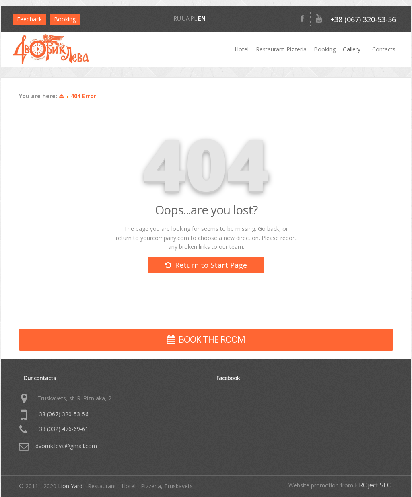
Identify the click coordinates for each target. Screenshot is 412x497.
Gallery (351, 49)
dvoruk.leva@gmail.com (66, 446)
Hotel (242, 49)
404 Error (83, 96)
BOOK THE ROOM (206, 339)
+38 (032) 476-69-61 (62, 429)
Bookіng (65, 19)
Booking (325, 49)
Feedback (29, 19)
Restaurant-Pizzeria (281, 49)
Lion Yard (70, 486)
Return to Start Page (206, 265)
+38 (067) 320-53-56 (363, 19)
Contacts (384, 49)
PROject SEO (373, 485)
